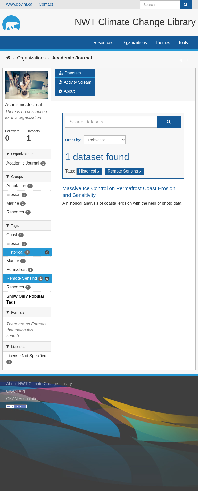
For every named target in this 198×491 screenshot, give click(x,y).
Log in (182, 59)
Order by (72, 140)
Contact (46, 4)
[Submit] (186, 4)
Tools (183, 42)
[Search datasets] (166, 4)
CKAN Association (23, 399)
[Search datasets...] (111, 122)
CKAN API (15, 391)
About (67, 91)
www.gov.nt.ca (19, 4)
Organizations (134, 42)
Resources (103, 42)
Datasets (70, 73)
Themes (162, 42)
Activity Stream (75, 82)
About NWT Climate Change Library (39, 384)
